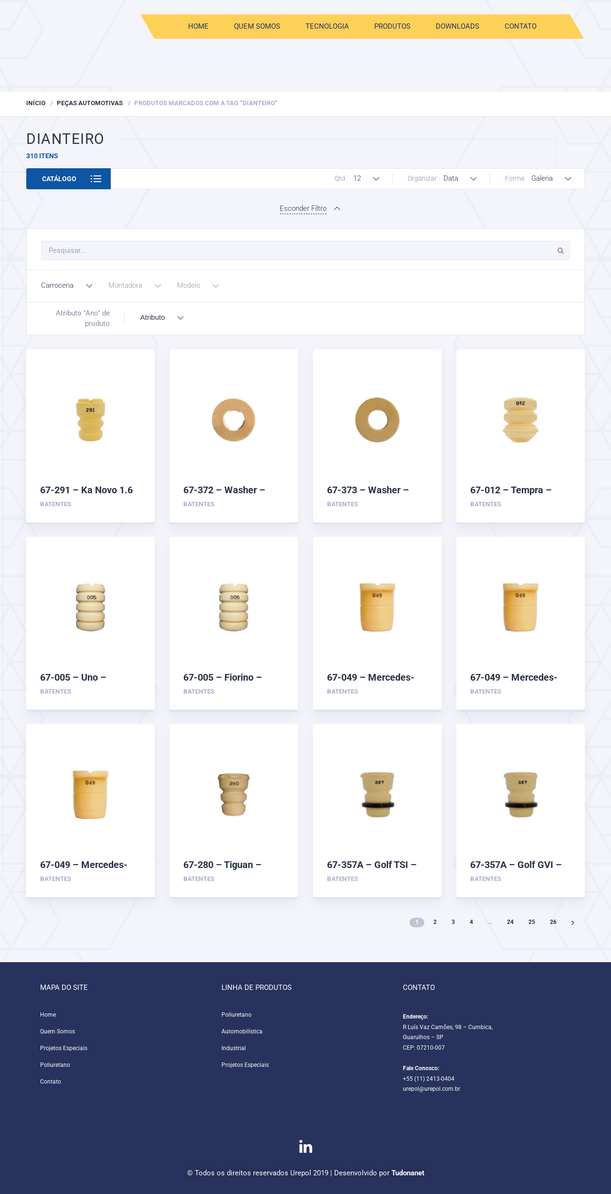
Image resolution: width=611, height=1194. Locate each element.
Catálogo (59, 179)
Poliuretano (55, 1065)
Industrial (233, 1048)
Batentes (55, 504)
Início (35, 103)
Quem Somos (256, 26)
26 (553, 922)
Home (198, 26)
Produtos (392, 26)
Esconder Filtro (303, 208)
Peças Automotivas (90, 103)
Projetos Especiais (63, 1048)
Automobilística (242, 1031)
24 (510, 922)
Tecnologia (326, 26)
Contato (520, 26)
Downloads (457, 26)
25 (531, 922)
